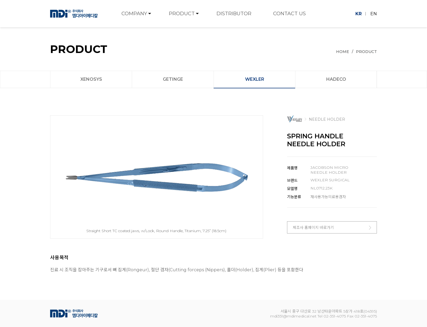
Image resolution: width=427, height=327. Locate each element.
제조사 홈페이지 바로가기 (332, 227)
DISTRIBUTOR (233, 14)
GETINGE (173, 79)
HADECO (336, 79)
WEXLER (254, 79)
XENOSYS (91, 79)
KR (358, 13)
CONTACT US (289, 14)
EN (373, 13)
